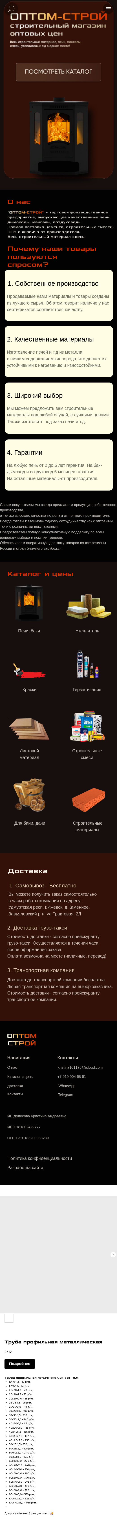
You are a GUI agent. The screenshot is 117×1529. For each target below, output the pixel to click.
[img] (58, 73)
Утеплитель (87, 630)
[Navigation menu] (108, 8)
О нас (12, 1067)
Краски (29, 689)
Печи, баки (29, 630)
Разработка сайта (25, 1167)
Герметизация (87, 689)
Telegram (65, 1095)
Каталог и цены (20, 1077)
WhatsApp (66, 1086)
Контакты (15, 1094)
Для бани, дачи (29, 823)
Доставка (15, 1086)
